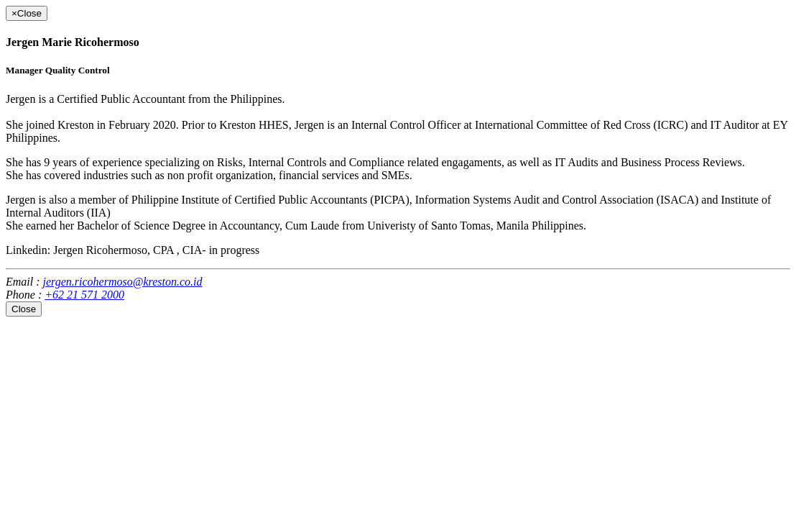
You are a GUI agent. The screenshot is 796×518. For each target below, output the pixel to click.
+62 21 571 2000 (84, 294)
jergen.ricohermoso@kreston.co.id (123, 282)
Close (23, 309)
